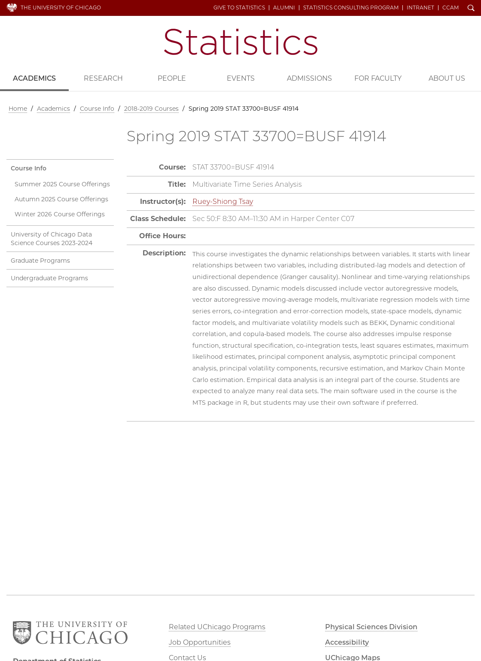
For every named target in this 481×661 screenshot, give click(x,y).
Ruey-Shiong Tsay (222, 201)
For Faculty (378, 78)
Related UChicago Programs (217, 627)
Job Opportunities (200, 642)
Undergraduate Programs (49, 278)
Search (471, 8)
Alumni (284, 7)
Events (241, 78)
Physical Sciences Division (371, 627)
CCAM (450, 7)
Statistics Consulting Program (351, 7)
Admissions (309, 78)
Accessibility (347, 642)
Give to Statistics (239, 7)
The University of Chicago (61, 7)
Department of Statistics (240, 42)
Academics (34, 78)
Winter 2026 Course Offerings (60, 214)
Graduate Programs (40, 260)
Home (18, 108)
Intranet (420, 7)
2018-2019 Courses (151, 108)
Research (103, 78)
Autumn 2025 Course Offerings (61, 199)
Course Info (97, 108)
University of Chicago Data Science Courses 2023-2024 (51, 238)
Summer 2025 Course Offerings (62, 184)
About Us (447, 78)
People (172, 78)
